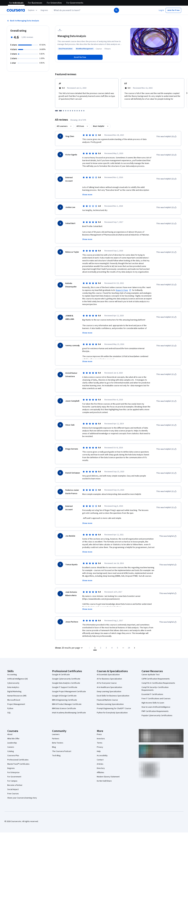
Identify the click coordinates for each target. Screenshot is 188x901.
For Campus (12, 773)
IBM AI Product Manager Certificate (66, 696)
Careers (10, 739)
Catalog (10, 743)
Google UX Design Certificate (64, 688)
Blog (54, 739)
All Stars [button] (80, 126)
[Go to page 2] (100, 640)
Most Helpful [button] (98, 126)
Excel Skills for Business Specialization (113, 688)
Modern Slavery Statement (108, 769)
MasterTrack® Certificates (18, 756)
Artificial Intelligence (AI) (17, 671)
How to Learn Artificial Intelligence (156, 699)
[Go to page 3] (106, 640)
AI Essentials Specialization (108, 667)
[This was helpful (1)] (166, 223)
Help (99, 743)
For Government (14, 769)
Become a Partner (14, 777)
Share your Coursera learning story (22, 790)
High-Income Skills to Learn (153, 695)
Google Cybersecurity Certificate (66, 671)
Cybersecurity (13, 675)
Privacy (100, 739)
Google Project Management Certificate (69, 684)
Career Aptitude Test (150, 667)
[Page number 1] (95, 640)
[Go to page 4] (111, 640)
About (9, 726)
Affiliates (100, 764)
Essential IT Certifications (152, 686)
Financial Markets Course (107, 692)
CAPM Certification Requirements (156, 671)
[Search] (116, 10)
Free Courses (13, 786)
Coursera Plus (13, 748)
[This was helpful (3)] (166, 136)
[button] (44, 10)
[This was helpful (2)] (166, 155)
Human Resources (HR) (16, 688)
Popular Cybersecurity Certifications (157, 707)
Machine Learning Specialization (110, 696)
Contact (100, 752)
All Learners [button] (62, 126)
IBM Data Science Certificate (64, 700)
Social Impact (13, 781)
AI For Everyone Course (107, 675)
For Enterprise (13, 764)
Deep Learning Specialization (109, 684)
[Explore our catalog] (33, 10)
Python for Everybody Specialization (112, 705)
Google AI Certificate (61, 667)
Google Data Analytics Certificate (66, 675)
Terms (99, 735)
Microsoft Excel (13, 692)
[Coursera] (16, 10)
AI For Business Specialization (109, 671)
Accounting (12, 667)
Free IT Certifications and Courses (156, 691)
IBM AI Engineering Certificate (64, 692)
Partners (55, 731)
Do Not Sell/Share (104, 773)
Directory (101, 760)
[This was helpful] (168, 528)
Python (10, 700)
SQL (9, 705)
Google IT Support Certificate (64, 679)
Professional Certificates (18, 752)
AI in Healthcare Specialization (109, 679)
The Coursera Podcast (61, 743)
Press (99, 726)
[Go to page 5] (117, 640)
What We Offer (13, 731)
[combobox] (82, 10)
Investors (101, 731)
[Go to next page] (134, 640)
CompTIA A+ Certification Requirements (158, 675)
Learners (56, 726)
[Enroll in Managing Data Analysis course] (80, 57)
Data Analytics (13, 679)
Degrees (11, 760)
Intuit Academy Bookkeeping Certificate (69, 705)
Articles (100, 756)
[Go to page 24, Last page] (128, 640)
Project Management (16, 696)
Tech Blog (56, 748)
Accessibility (102, 748)
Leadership (12, 735)
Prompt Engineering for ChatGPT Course (114, 700)
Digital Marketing (14, 684)
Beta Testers (57, 735)
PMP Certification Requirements (155, 703)
